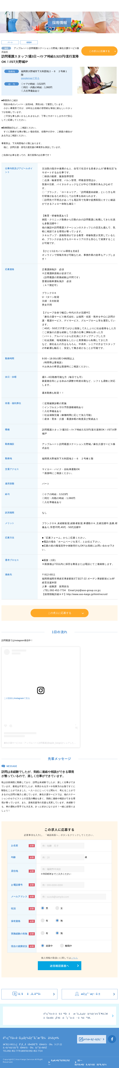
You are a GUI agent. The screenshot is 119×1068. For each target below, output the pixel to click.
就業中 (49, 946)
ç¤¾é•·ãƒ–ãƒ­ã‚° (92, 1039)
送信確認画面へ (59, 966)
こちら (74, 958)
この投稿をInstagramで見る (17, 698)
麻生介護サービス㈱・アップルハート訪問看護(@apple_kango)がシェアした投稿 (41, 743)
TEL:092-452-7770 (12, 1050)
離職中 (68, 946)
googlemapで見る (30, 78)
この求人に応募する (99, 51)
